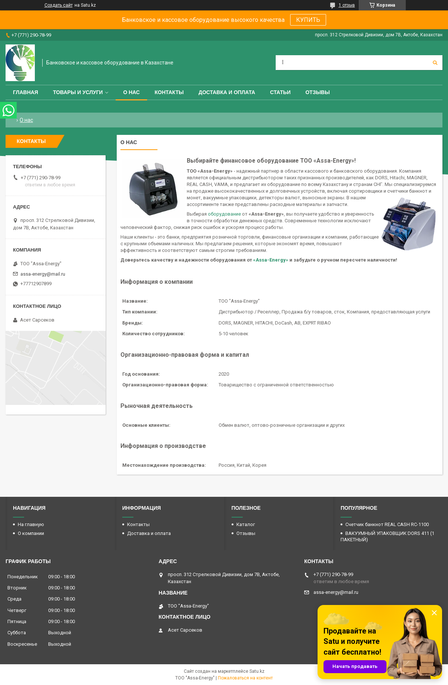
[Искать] (435, 62)
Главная (25, 92)
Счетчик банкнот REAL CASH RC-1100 (387, 524)
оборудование (224, 214)
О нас (131, 92)
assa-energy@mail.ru (42, 274)
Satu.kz (257, 671)
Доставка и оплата (227, 92)
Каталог (245, 524)
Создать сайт (58, 5)
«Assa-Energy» (270, 260)
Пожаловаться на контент (245, 678)
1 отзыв (347, 5)
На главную (31, 524)
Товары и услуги (78, 92)
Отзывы (317, 92)
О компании (31, 533)
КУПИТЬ (308, 19)
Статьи (280, 92)
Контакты (169, 92)
